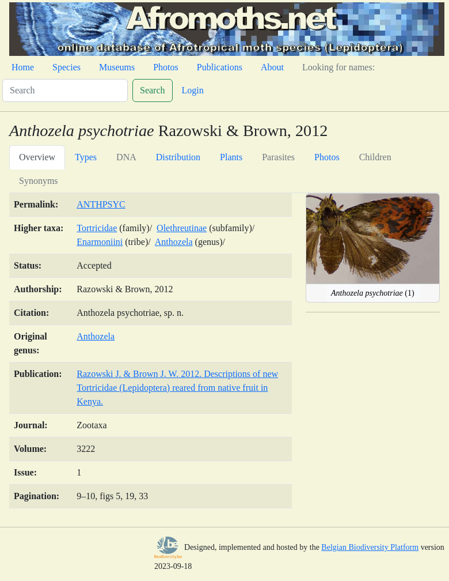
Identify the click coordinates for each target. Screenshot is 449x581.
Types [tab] (86, 157)
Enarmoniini (100, 242)
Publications (219, 67)
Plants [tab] (231, 157)
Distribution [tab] (178, 157)
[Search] (65, 90)
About (272, 67)
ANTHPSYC (101, 204)
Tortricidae (97, 228)
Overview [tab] (37, 157)
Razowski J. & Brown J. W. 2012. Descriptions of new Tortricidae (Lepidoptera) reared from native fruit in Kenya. (177, 387)
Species (66, 67)
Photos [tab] (327, 157)
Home (23, 67)
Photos (165, 67)
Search (152, 90)
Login (193, 90)
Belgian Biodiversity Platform (369, 547)
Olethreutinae (182, 228)
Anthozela (174, 242)
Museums (117, 67)
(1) (372, 293)
